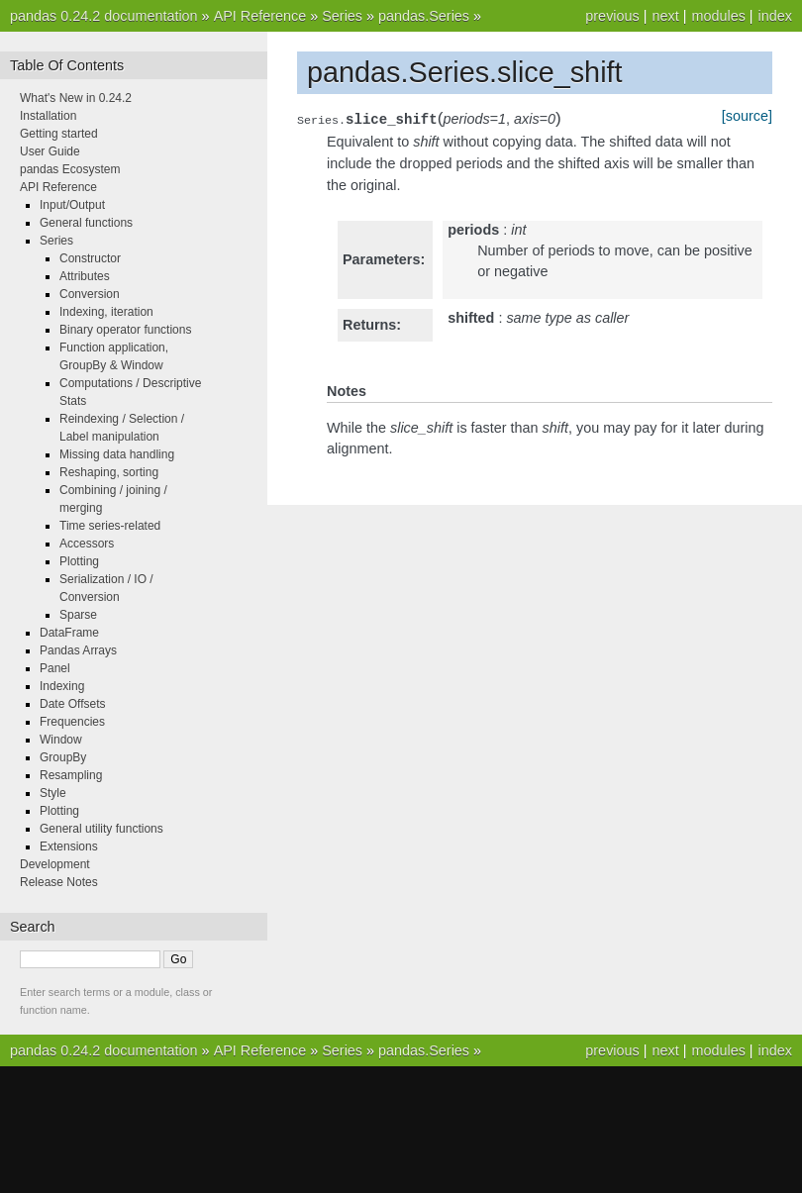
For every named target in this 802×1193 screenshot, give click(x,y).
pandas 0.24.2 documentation (104, 16)
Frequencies (72, 722)
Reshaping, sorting (108, 472)
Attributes (84, 276)
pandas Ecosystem (70, 169)
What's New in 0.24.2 (76, 98)
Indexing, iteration (106, 312)
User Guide (50, 151)
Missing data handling (116, 454)
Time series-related (109, 526)
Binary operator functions (125, 330)
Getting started (59, 134)
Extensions (69, 846)
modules (718, 16)
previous (612, 16)
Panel (55, 668)
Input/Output (72, 205)
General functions (86, 223)
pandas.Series (423, 16)
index (775, 16)
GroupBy (63, 757)
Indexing (62, 686)
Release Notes (59, 882)
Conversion (89, 294)
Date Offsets (72, 704)
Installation (48, 116)
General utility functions (101, 829)
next (665, 16)
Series (342, 16)
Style (53, 793)
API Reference (260, 16)
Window (61, 739)
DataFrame (69, 633)
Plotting (79, 561)
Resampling (71, 775)
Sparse (78, 615)
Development (55, 864)
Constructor (90, 258)
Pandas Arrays (78, 650)
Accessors (86, 543)
